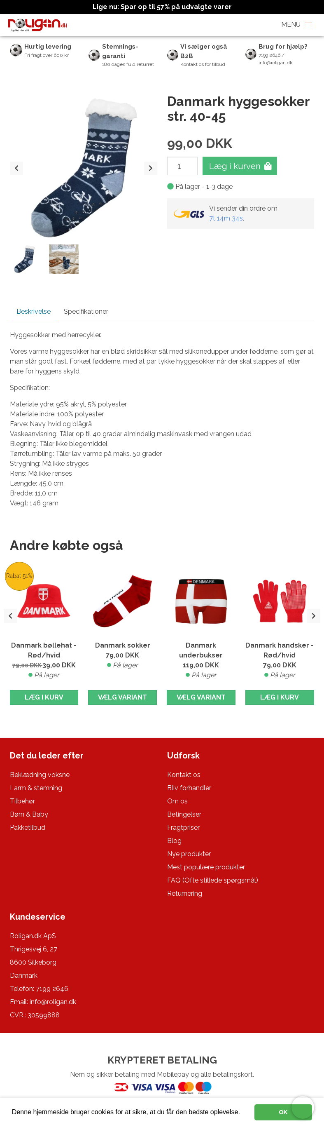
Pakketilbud (27, 827)
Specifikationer (86, 311)
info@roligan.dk (53, 1002)
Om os (177, 801)
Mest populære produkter (206, 867)
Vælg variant (122, 697)
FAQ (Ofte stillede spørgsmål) (212, 880)
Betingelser (184, 814)
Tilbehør (22, 801)
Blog (174, 841)
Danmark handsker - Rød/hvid (279, 660)
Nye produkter (189, 854)
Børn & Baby (29, 814)
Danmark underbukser (201, 660)
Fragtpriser (183, 827)
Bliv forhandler (189, 788)
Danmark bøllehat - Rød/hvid (44, 660)
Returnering (184, 893)
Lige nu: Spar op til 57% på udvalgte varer (162, 7)
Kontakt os (183, 775)
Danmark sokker (122, 655)
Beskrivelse (33, 311)
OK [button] (283, 1112)
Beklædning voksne (40, 775)
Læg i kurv (44, 697)
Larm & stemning (36, 788)
